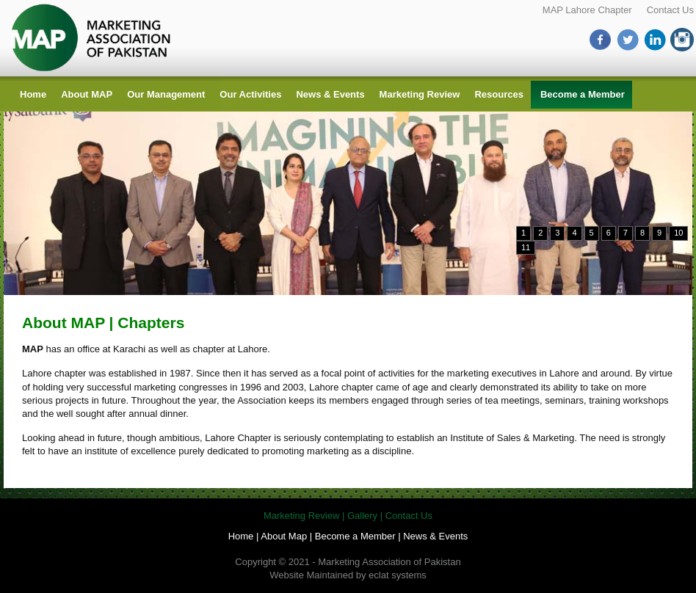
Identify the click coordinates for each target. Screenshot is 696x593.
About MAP (86, 94)
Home (33, 94)
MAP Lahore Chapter (587, 9)
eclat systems (398, 575)
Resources (498, 94)
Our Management (166, 94)
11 (525, 247)
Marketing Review (420, 94)
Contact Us (670, 9)
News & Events (330, 94)
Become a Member (582, 94)
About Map (284, 536)
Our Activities (250, 94)
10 (678, 232)
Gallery (362, 515)
